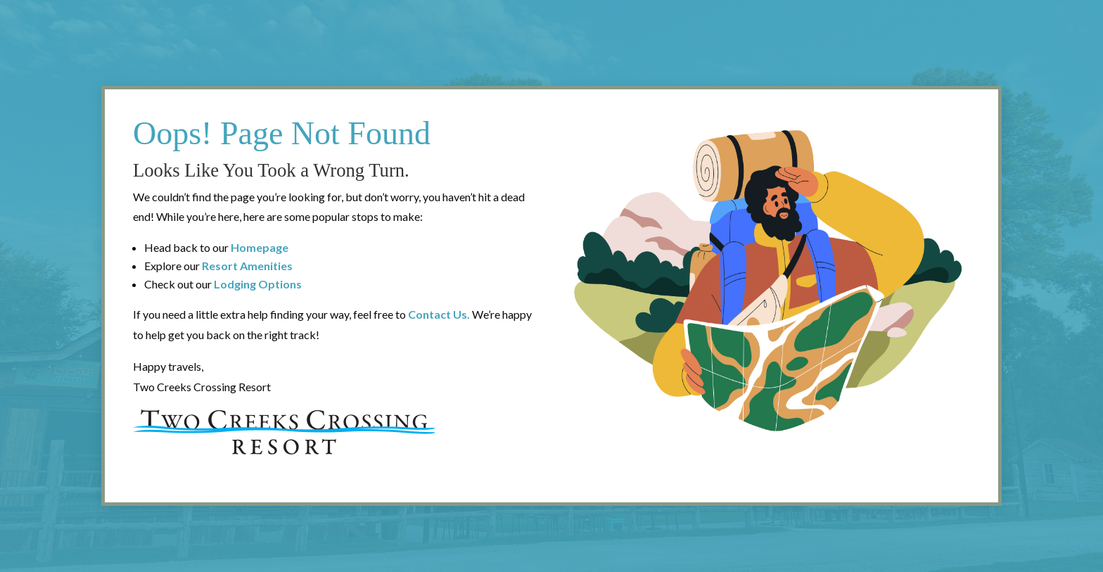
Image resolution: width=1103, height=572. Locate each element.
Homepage (259, 247)
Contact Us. (439, 314)
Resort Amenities (247, 265)
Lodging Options (258, 284)
